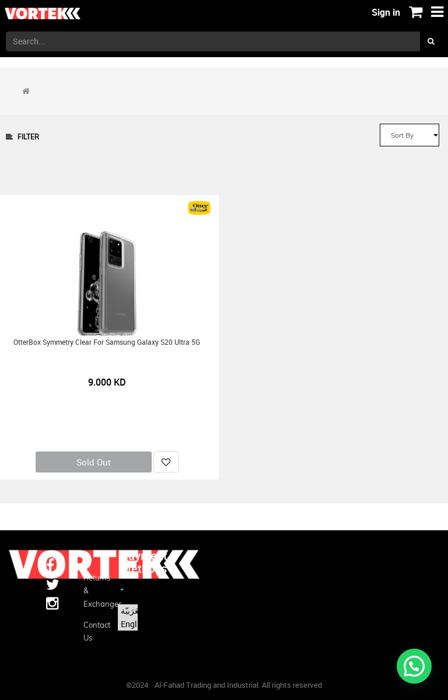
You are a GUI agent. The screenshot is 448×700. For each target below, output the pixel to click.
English (134, 623)
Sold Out (93, 462)
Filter (22, 136)
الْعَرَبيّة (132, 610)
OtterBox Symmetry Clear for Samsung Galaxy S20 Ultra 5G (106, 342)
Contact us (93, 631)
